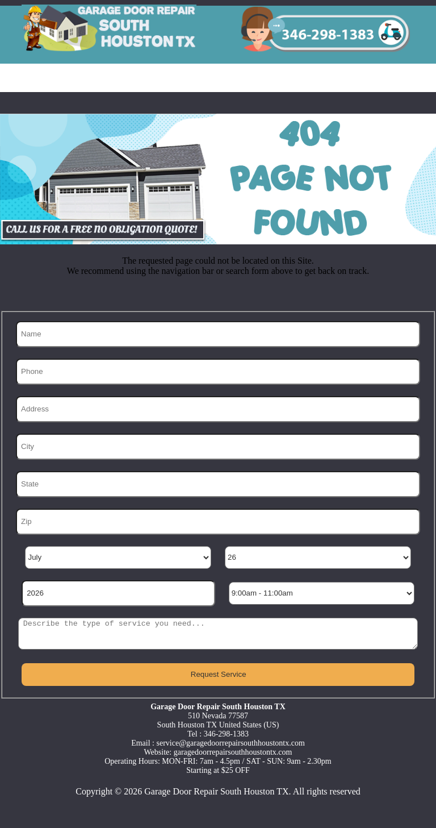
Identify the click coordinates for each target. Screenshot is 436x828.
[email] (231, 743)
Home (31, 78)
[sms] (217, 634)
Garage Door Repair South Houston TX (216, 791)
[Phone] (218, 372)
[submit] (218, 674)
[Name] (218, 334)
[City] (218, 447)
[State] (218, 484)
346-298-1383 (226, 734)
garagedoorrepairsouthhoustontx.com (233, 752)
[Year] (118, 593)
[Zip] (218, 522)
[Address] (218, 409)
